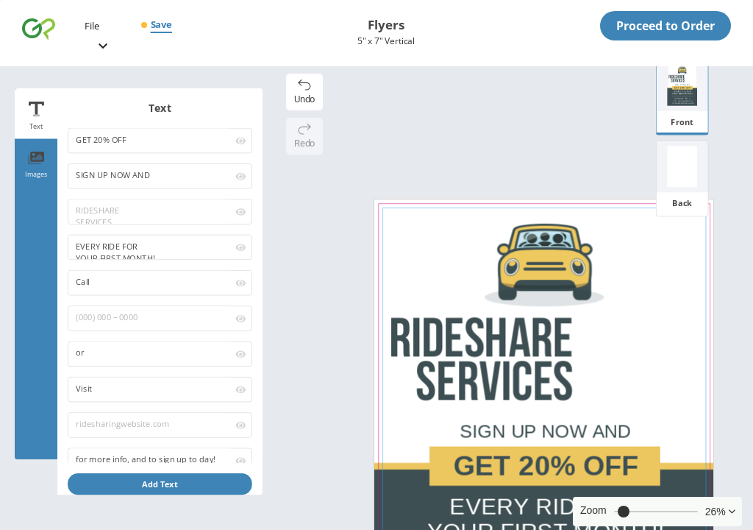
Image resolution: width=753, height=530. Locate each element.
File (92, 25)
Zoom (593, 510)
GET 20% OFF (150, 140)
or (150, 353)
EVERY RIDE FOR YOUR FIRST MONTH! (150, 247)
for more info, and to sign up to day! (150, 460)
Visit (150, 389)
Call (150, 282)
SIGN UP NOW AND (150, 176)
